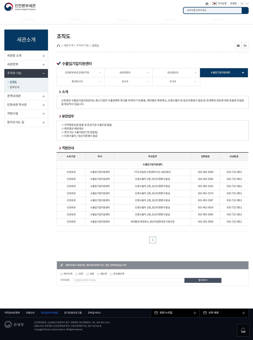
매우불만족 (118, 274)
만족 (81, 274)
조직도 (13, 82)
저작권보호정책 (12, 313)
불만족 (104, 274)
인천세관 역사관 (17, 105)
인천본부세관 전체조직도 (77, 72)
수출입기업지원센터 (220, 72)
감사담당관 (172, 72)
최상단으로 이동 (243, 330)
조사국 (172, 81)
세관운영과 (125, 72)
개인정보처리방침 (49, 312)
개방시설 (12, 113)
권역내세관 (14, 96)
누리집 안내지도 (244, 20)
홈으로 (207, 4)
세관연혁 (12, 64)
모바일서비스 (94, 313)
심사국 (125, 81)
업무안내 (14, 87)
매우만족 (68, 274)
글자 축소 (247, 4)
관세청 (233, 3)
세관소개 (68, 45)
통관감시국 (77, 81)
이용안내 (30, 313)
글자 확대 (242, 4)
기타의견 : (65, 280)
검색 (245, 10)
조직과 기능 (14, 73)
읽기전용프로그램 (73, 313)
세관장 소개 (14, 56)
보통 (92, 274)
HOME (58, 45)
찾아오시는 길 (15, 122)
